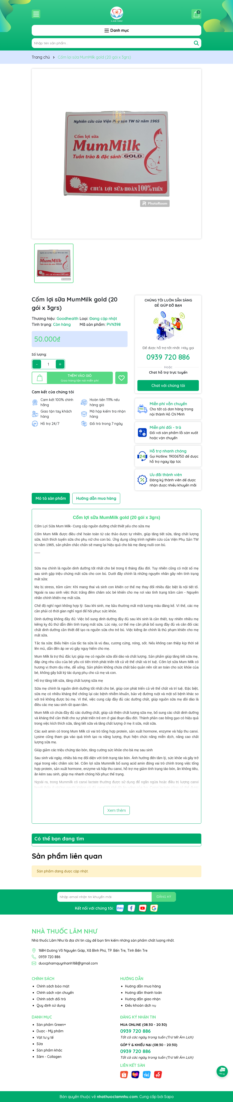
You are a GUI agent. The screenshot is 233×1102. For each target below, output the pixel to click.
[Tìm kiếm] (196, 43)
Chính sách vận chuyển (55, 992)
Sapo (169, 1096)
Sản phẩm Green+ (51, 1024)
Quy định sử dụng (51, 1005)
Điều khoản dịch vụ (140, 1005)
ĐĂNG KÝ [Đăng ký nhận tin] (164, 896)
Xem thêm (116, 810)
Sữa (40, 1044)
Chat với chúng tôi (168, 385)
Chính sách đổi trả (51, 999)
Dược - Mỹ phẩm (50, 1031)
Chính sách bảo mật (53, 986)
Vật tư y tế (45, 1037)
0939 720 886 (168, 356)
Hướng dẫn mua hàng (143, 986)
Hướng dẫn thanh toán (143, 992)
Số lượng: (39, 354)
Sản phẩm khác (49, 1050)
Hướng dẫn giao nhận (142, 999)
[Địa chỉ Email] (116, 897)
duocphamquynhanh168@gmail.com (68, 963)
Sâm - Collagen (49, 1056)
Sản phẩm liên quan (67, 856)
